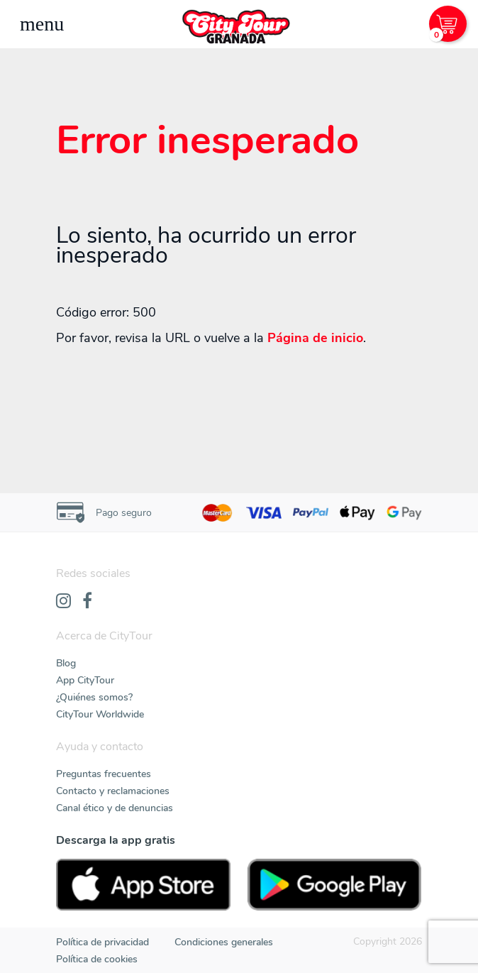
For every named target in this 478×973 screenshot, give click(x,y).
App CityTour (85, 680)
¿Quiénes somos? (94, 697)
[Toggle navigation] (41, 24)
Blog (66, 663)
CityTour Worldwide (100, 714)
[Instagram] (63, 602)
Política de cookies (97, 959)
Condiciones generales (223, 942)
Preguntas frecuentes (103, 774)
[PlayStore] (335, 885)
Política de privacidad (102, 942)
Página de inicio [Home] (315, 337)
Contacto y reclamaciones (112, 791)
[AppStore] (143, 885)
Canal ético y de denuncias (114, 808)
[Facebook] (87, 602)
